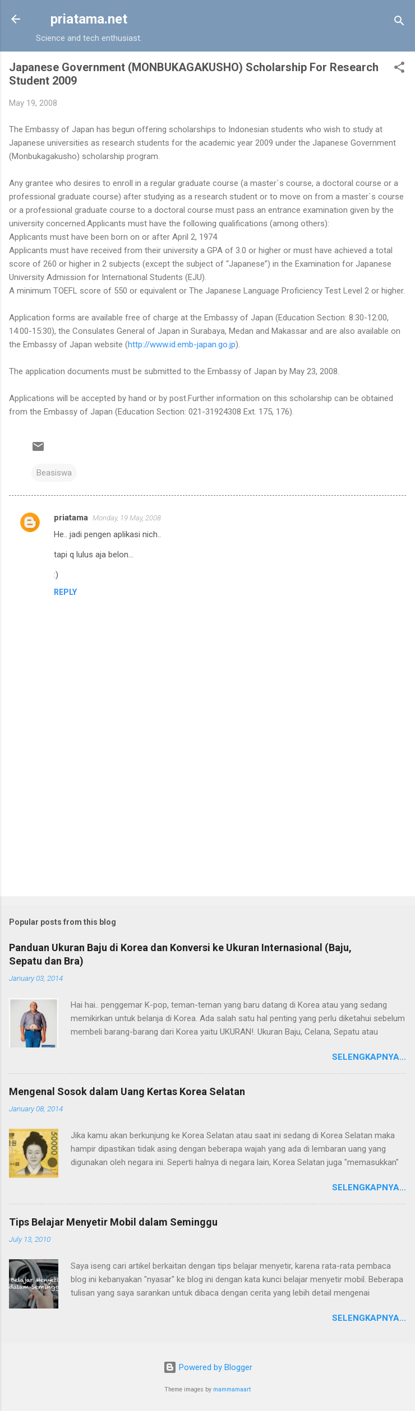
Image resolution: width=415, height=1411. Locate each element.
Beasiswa (54, 473)
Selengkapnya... (369, 1057)
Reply (65, 592)
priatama (71, 518)
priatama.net (88, 19)
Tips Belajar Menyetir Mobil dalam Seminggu (113, 1222)
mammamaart (232, 1389)
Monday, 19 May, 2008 (127, 518)
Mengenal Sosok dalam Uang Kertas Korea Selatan (127, 1091)
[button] (399, 69)
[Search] (399, 23)
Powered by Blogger (207, 1367)
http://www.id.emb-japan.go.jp (182, 344)
